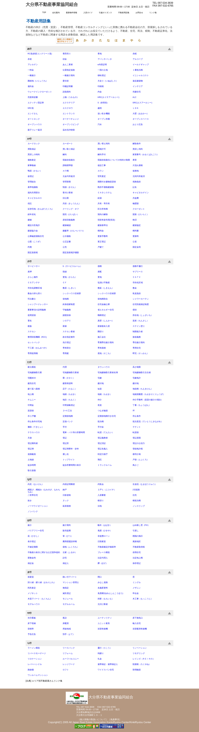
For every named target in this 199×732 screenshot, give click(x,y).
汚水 (100, 124)
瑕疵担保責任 (69, 160)
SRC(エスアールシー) (142, 103)
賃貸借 (31, 411)
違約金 (31, 86)
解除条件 (137, 144)
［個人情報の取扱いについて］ (93, 719)
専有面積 (102, 348)
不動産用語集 (123, 13)
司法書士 (32, 299)
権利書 (136, 231)
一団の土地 (103, 70)
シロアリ (67, 321)
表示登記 (32, 541)
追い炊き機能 (104, 114)
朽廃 (30, 247)
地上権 (31, 394)
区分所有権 (103, 209)
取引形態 (32, 470)
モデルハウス (34, 604)
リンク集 (153, 13)
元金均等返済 (69, 176)
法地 (100, 506)
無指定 (66, 588)
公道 (135, 242)
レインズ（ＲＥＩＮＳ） (144, 659)
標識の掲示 (138, 536)
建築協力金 (33, 231)
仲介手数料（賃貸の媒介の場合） (148, 400)
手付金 (101, 427)
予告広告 (32, 634)
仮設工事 (102, 165)
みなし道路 (103, 582)
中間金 (31, 405)
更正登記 (102, 242)
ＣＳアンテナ (34, 283)
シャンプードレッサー (38, 304)
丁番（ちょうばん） (142, 405)
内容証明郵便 (69, 484)
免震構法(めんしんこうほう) (110, 593)
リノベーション (140, 648)
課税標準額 (68, 165)
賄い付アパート (70, 577)
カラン (101, 171)
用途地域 (67, 629)
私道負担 (137, 293)
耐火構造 (32, 367)
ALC (135, 97)
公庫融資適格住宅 (36, 236)
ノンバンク (33, 511)
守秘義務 (67, 310)
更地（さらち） (70, 277)
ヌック (66, 501)
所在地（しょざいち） (143, 315)
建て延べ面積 (34, 389)
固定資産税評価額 (71, 252)
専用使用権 (33, 353)
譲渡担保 (67, 315)
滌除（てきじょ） (36, 427)
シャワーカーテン (141, 299)
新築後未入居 (104, 326)
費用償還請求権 (70, 541)
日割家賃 (102, 541)
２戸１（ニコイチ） (107, 490)
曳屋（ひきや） (105, 531)
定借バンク (68, 421)
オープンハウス (35, 124)
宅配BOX (32, 378)
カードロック (34, 144)
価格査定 (32, 160)
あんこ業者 (68, 64)
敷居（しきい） (70, 288)
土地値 (31, 460)
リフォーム (68, 653)
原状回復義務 (69, 220)
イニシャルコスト (141, 75)
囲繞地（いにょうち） (38, 81)
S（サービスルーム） (72, 266)
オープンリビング (71, 124)
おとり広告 (138, 124)
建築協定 (137, 225)
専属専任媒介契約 (106, 342)
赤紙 (135, 54)
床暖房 (66, 623)
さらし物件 (33, 277)
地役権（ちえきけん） (143, 389)
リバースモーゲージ (37, 653)
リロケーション (35, 659)
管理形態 (67, 182)
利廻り (101, 653)
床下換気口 (138, 618)
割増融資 (137, 670)
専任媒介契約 (139, 342)
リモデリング (139, 653)
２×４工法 (67, 411)
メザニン (137, 588)
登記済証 (102, 443)
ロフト (66, 670)
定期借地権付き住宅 (107, 416)
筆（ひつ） (68, 536)
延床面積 (67, 506)
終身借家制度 (69, 304)
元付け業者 (103, 604)
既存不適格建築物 (106, 187)
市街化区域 (138, 283)
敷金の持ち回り (35, 293)
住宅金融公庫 (104, 304)
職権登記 (102, 315)
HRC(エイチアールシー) (108, 97)
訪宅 (65, 558)
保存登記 (137, 563)
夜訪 (65, 618)
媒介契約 (67, 525)
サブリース (138, 272)
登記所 (66, 443)
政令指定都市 (69, 337)
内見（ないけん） (36, 484)
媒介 (30, 525)
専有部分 (67, 348)
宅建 (100, 378)
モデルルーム (69, 604)
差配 (100, 272)
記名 (135, 187)
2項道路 (136, 490)
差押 (30, 272)
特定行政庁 (103, 454)
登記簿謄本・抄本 (71, 449)
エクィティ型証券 (36, 103)
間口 (100, 577)
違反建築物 (138, 81)
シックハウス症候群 (72, 293)
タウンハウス (104, 367)
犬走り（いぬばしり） (108, 81)
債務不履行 (138, 266)
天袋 (30, 438)
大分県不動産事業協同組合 (52, 4)
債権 (100, 266)
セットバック (34, 342)
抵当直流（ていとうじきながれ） (148, 421)
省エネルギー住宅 (106, 310)
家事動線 (32, 165)
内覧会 (101, 484)
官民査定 (102, 176)
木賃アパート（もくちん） (40, 599)
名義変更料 (103, 588)
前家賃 (31, 577)
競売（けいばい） (71, 214)
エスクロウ (68, 108)
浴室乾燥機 (103, 629)
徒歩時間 (32, 465)
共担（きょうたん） (72, 203)
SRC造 (31, 108)
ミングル (137, 582)
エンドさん (33, 114)
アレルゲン (33, 64)
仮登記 (31, 176)
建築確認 (67, 225)
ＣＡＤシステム (105, 193)
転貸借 (136, 432)
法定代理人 (103, 558)
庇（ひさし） (34, 536)
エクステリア (69, 103)
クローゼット (139, 209)
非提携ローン (104, 536)
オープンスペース (141, 119)
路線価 (31, 670)
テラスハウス (34, 432)
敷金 (135, 288)
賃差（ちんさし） (141, 321)
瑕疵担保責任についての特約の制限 (114, 160)
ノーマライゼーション (38, 506)
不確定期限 (33, 547)
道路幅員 (32, 454)
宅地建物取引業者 (71, 372)
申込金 (136, 593)
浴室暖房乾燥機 (140, 629)
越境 (100, 108)
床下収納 (32, 623)
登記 (65, 438)
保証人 (66, 563)
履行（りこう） (105, 648)
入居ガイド (88, 13)
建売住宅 (32, 383)
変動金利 (32, 558)
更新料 (136, 236)
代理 (65, 367)
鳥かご (136, 465)
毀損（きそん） (70, 187)
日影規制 (67, 495)
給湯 (100, 198)
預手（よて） (69, 634)
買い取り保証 (69, 149)
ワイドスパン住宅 (106, 670)
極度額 (136, 203)
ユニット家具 (104, 623)
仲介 (100, 400)
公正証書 (67, 242)
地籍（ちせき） (105, 394)
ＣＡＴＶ (137, 277)
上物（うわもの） (71, 97)
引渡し (136, 531)
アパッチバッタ (105, 59)
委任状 (66, 81)
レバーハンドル (35, 664)
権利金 (101, 231)
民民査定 (32, 588)
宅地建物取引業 (35, 372)
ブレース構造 (104, 552)
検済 (135, 220)
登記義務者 (103, 438)
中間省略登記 (69, 405)
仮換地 (136, 171)
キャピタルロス (35, 198)
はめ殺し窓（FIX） (141, 525)
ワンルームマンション (38, 675)
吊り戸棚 (32, 416)
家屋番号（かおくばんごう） (146, 154)
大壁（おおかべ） (141, 114)
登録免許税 (138, 449)
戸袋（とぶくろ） (141, 460)
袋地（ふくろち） (71, 547)
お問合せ (139, 13)
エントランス (69, 114)
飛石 (100, 460)
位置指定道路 (69, 70)
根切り (101, 501)
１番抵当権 (138, 70)
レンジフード (69, 664)
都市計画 (137, 454)
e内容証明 (102, 64)
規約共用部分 (34, 193)
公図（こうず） (35, 242)
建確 (30, 220)
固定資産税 (33, 252)
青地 (100, 54)
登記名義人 (103, 449)
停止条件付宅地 (35, 421)
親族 (30, 326)
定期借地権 (68, 416)
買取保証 (32, 149)
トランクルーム (105, 465)
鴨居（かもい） (35, 171)
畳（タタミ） (69, 378)
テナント (137, 427)
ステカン (32, 332)
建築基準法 (103, 225)
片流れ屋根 (138, 165)
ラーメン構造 (34, 648)
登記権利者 (33, 443)
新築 (65, 326)
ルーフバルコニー (71, 659)
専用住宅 (137, 348)
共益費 (136, 198)
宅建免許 (137, 378)
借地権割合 (103, 299)
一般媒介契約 (69, 75)
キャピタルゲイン (141, 193)
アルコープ (138, 59)
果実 (135, 160)
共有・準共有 (104, 203)
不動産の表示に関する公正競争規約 (44, 552)
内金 (100, 92)
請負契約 (67, 92)
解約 (65, 154)
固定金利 (137, 247)
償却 (135, 310)
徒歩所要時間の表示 (72, 465)
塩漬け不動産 (104, 283)
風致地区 (137, 541)
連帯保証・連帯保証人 (108, 664)
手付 (65, 427)
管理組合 (32, 182)
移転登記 (102, 75)
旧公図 (66, 198)
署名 (30, 321)
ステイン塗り (139, 326)
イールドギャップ (141, 64)
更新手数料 (103, 236)
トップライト (69, 460)
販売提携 (67, 531)
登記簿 (31, 449)
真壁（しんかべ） (106, 321)
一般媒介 (32, 75)
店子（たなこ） (70, 389)
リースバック (69, 648)
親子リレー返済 (35, 130)
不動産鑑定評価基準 (107, 547)
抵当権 (101, 421)
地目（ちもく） (70, 400)
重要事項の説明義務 (37, 310)
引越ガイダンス (105, 13)
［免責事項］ (114, 719)
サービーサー (34, 266)
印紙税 (101, 86)
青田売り (67, 54)
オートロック (34, 119)
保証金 (31, 563)
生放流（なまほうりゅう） (145, 484)
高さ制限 (137, 367)
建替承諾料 (68, 383)
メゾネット (33, 593)
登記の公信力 (139, 443)
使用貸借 (32, 315)
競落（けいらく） (141, 214)
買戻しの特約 (34, 154)
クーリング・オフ (71, 209)
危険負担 (137, 182)
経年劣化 (32, 214)
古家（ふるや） (70, 552)
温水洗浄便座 (69, 130)
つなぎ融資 (103, 411)
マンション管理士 (71, 582)
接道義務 (137, 337)
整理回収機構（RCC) (37, 337)
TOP (44, 12)
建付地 (101, 383)
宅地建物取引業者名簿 (108, 372)
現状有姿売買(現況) (106, 220)
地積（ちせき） (70, 394)
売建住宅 (137, 92)
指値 (65, 272)
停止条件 (137, 416)
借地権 (66, 299)
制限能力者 (138, 332)
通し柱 (66, 454)
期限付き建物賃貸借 (107, 182)
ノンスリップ (139, 506)
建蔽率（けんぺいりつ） (74, 231)
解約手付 (102, 154)
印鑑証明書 (68, 86)
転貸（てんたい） (106, 432)
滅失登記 (67, 593)
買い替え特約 (104, 144)
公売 (65, 247)
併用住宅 (137, 552)
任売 (135, 495)
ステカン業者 (69, 332)
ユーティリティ (105, 618)
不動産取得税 (139, 547)
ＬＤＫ (136, 108)
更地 (100, 277)
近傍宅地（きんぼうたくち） (41, 209)
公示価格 (67, 236)
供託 (30, 203)
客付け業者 (68, 193)
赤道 (30, 59)
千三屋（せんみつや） (38, 348)
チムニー (32, 400)
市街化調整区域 (35, 288)
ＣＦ (65, 283)
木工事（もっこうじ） (143, 599)
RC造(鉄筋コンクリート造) (40, 54)
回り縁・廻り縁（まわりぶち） (42, 582)
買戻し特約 (138, 149)
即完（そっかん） (141, 353)
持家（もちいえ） (106, 599)
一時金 (31, 70)
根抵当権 (137, 501)
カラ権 (66, 171)
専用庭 (66, 353)
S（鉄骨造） (103, 103)
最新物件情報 (71, 13)
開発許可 (102, 149)
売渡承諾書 (33, 97)
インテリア (138, 86)
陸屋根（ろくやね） (142, 664)
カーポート (68, 144)
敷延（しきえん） (106, 288)
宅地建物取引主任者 (142, 372)
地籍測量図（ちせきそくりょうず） (149, 394)
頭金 (65, 59)
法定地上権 (138, 558)
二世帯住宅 (33, 495)
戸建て (101, 247)
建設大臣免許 (34, 225)
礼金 (100, 659)
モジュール (68, 599)
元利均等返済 (139, 176)
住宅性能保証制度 (141, 304)
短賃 (100, 389)
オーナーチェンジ (71, 119)
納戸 (65, 490)
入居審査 (102, 495)
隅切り (101, 332)
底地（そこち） (105, 353)
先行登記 (67, 342)
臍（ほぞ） (103, 563)
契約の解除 (103, 214)
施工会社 (102, 337)
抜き (30, 501)
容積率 (31, 629)
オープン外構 (104, 119)
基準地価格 (33, 187)
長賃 (100, 405)
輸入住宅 (137, 623)
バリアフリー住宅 (36, 531)
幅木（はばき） (105, 525)
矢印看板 (32, 618)
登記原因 (137, 438)
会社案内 (56, 13)
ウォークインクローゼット (40, 92)
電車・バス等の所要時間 (74, 432)
